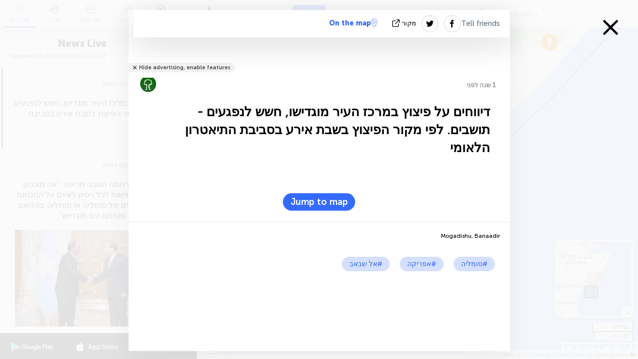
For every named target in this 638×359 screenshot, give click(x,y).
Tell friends (480, 23)
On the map (353, 22)
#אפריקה (421, 264)
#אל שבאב (365, 264)
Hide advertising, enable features (184, 67)
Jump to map (319, 201)
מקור (405, 23)
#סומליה (474, 264)
